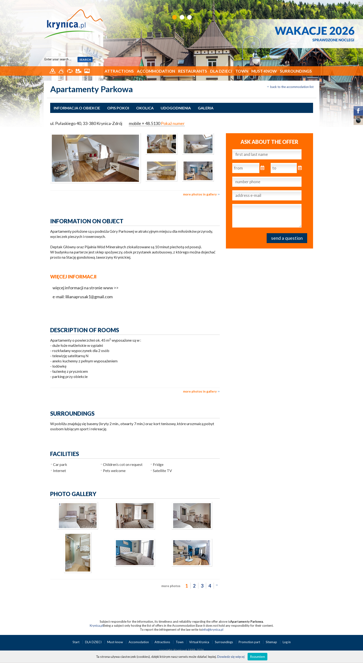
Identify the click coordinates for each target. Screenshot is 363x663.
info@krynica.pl (212, 629)
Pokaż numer (173, 123)
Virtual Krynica (199, 642)
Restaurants (192, 71)
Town (241, 71)
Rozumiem (257, 657)
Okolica (145, 108)
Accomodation (139, 642)
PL (313, 4)
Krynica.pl (96, 625)
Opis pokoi (118, 108)
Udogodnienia (176, 108)
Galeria (205, 108)
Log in (287, 642)
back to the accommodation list (292, 87)
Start (76, 642)
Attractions (119, 71)
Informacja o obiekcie (77, 108)
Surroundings (296, 71)
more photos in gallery (200, 194)
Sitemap (271, 642)
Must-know (264, 71)
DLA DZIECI (221, 71)
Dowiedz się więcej (231, 657)
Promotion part (250, 642)
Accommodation (156, 71)
